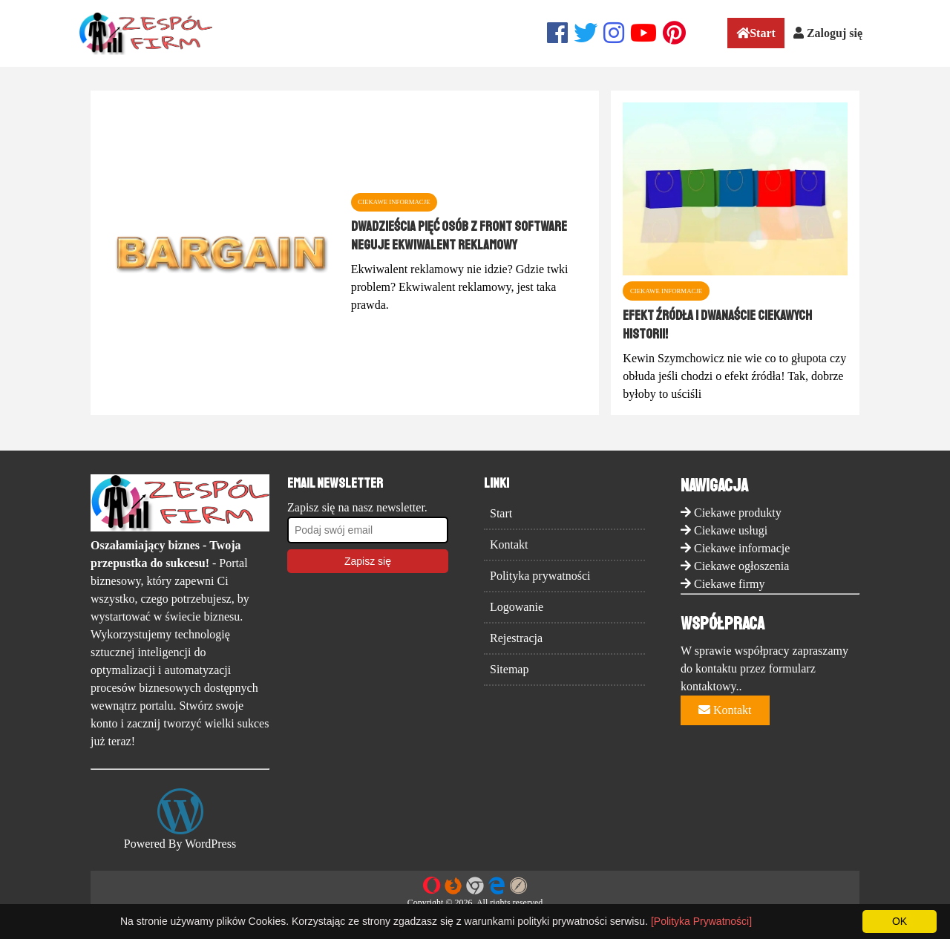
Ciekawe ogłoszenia (741, 566)
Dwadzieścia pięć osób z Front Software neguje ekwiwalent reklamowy (459, 235)
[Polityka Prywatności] (701, 921)
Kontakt (509, 544)
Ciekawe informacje (742, 548)
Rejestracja (516, 638)
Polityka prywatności (540, 575)
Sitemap (509, 669)
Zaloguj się (827, 33)
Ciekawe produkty (738, 512)
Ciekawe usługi (730, 530)
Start (756, 33)
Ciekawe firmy (729, 584)
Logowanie (516, 607)
